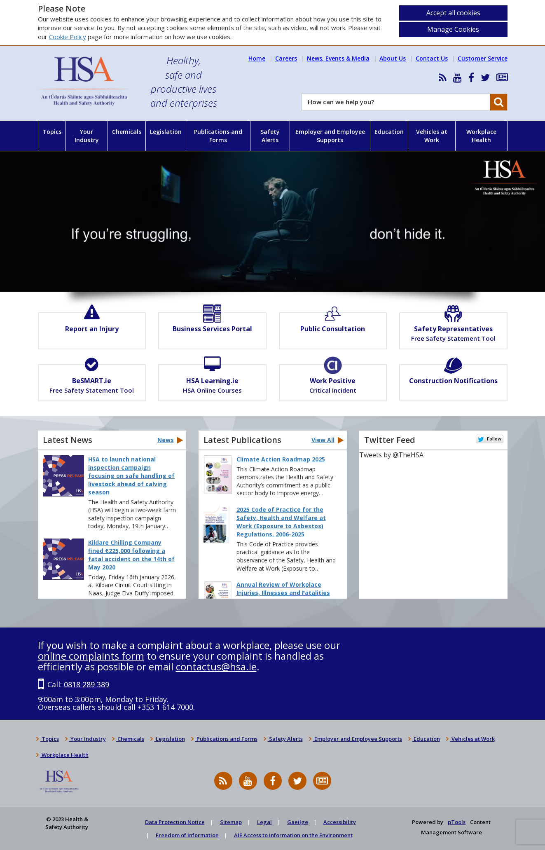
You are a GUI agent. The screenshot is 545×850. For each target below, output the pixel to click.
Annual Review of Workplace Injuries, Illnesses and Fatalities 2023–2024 (283, 593)
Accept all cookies (453, 12)
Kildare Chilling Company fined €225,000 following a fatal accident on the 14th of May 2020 (131, 555)
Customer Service (483, 58)
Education (389, 132)
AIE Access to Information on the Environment (293, 835)
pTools (456, 822)
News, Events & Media (338, 58)
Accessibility (339, 822)
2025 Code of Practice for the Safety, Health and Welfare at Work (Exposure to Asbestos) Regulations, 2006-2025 (281, 522)
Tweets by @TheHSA (391, 454)
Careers (286, 58)
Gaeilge (297, 822)
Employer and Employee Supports (330, 136)
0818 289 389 (86, 684)
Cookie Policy (67, 37)
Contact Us (432, 58)
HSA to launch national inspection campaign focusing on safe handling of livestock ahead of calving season (131, 475)
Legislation (166, 132)
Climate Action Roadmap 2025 (280, 459)
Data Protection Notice (175, 822)
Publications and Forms (218, 136)
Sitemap (231, 822)
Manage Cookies (453, 29)
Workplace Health (481, 136)
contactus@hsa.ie (216, 666)
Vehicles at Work (431, 136)
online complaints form (91, 656)
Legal (264, 822)
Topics (51, 132)
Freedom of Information (187, 835)
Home (256, 58)
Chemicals (126, 132)
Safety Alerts (270, 136)
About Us (392, 58)
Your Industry (87, 136)
